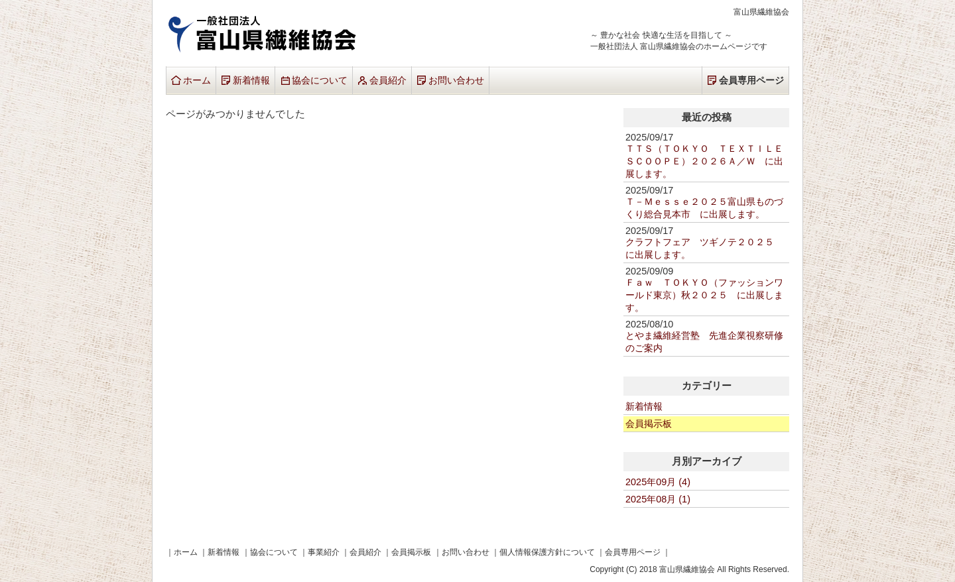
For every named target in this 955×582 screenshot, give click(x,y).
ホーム (197, 80)
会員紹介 (388, 80)
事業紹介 (324, 552)
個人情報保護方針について (547, 552)
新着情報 (251, 80)
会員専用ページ (751, 80)
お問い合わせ (456, 80)
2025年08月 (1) (657, 499)
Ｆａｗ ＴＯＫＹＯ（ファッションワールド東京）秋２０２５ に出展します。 (704, 295)
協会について (320, 80)
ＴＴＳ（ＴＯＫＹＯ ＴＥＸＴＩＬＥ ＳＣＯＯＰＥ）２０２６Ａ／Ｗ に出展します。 (709, 161)
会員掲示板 (648, 423)
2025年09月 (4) (657, 482)
